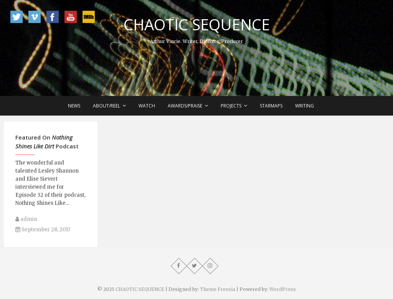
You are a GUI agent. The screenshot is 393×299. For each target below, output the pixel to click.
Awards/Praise (185, 105)
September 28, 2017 (42, 233)
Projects (231, 105)
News (74, 105)
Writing (304, 105)
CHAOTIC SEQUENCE (197, 24)
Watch (147, 105)
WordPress (282, 289)
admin (26, 223)
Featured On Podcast (47, 145)
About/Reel (106, 105)
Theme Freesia (217, 289)
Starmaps (271, 105)
